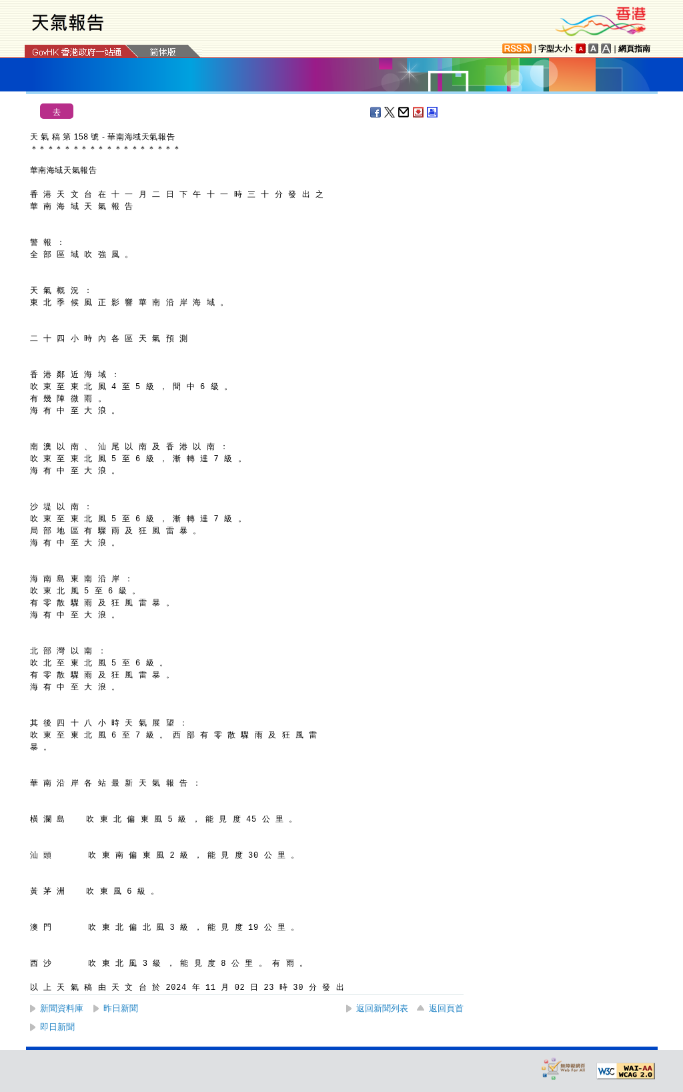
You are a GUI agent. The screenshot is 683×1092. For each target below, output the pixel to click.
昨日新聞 (120, 1008)
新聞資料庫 (61, 1008)
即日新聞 (57, 1027)
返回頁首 (446, 1008)
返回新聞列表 (382, 1008)
